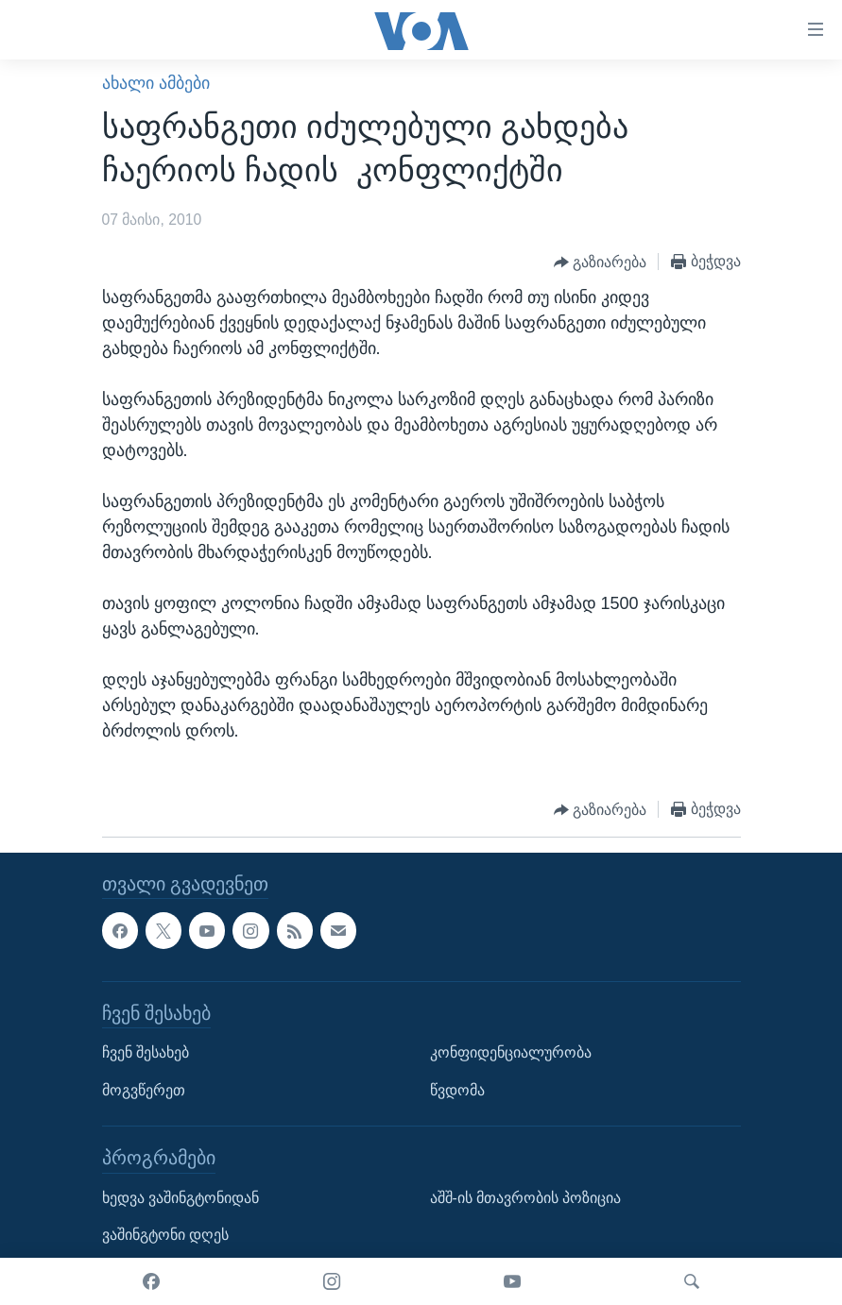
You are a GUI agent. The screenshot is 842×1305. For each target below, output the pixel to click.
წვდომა (457, 1090)
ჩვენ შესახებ (145, 1052)
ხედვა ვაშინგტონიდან (180, 1198)
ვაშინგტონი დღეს (165, 1236)
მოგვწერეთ (143, 1090)
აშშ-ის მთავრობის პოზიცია (526, 1198)
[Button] (600, 262)
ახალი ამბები (156, 83)
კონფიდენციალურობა (511, 1052)
